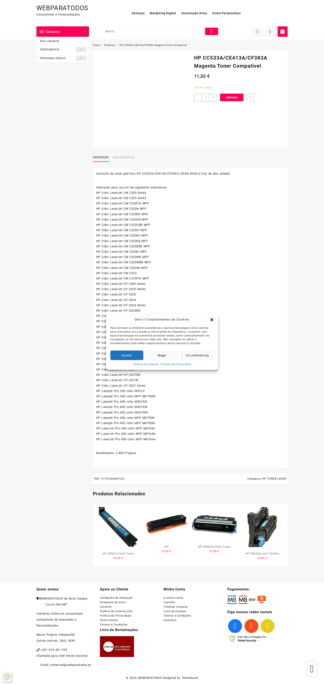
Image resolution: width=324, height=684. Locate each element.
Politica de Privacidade (175, 364)
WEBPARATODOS (62, 8)
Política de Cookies (145, 364)
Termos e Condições (114, 624)
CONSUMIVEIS (63, 49)
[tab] (102, 158)
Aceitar (127, 355)
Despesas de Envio (113, 602)
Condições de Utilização (116, 597)
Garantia (105, 606)
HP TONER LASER (274, 478)
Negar (162, 355)
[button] (212, 320)
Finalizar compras (176, 606)
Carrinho (169, 602)
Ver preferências (197, 355)
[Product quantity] (205, 97)
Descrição (101, 157)
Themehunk (190, 678)
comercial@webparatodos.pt (70, 665)
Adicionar (232, 97)
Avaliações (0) (124, 157)
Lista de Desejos (175, 611)
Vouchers (170, 620)
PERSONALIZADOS (63, 58)
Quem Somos (109, 620)
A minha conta (173, 597)
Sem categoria (49, 41)
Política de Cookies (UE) (116, 611)
